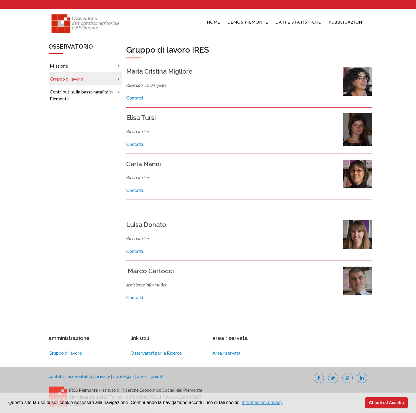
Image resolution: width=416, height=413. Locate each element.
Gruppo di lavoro (66, 78)
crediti (157, 376)
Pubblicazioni (346, 22)
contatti (56, 376)
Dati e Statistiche (298, 22)
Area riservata (226, 352)
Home (213, 22)
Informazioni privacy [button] (261, 402)
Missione (59, 65)
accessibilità (80, 376)
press (142, 376)
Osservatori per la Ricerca (156, 352)
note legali (123, 376)
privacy (102, 376)
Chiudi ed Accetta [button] (386, 402)
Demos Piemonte (248, 22)
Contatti (134, 97)
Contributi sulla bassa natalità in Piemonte (81, 95)
